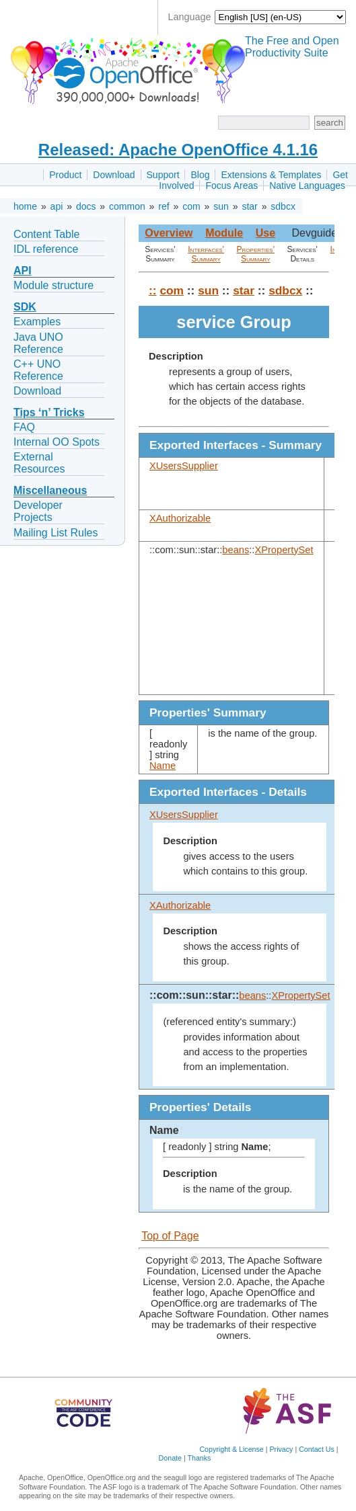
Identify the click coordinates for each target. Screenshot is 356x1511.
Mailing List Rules (55, 532)
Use (265, 233)
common (127, 206)
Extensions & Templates (271, 174)
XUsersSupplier (183, 465)
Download (114, 174)
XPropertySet (283, 549)
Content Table (46, 234)
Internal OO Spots (56, 442)
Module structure (53, 285)
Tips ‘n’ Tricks (49, 412)
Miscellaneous (50, 490)
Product (65, 174)
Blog (199, 174)
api (56, 206)
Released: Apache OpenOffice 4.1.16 (178, 149)
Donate (170, 1458)
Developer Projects (38, 511)
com (191, 206)
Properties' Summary (256, 254)
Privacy (281, 1449)
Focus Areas (231, 185)
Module (224, 233)
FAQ (24, 427)
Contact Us (316, 1449)
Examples (37, 321)
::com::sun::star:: (194, 995)
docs (86, 206)
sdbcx (283, 206)
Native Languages (307, 185)
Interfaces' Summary (206, 254)
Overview (168, 233)
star (249, 206)
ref (163, 206)
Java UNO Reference (38, 343)
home (25, 206)
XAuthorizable (180, 518)
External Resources (39, 463)
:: (153, 290)
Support (163, 174)
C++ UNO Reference (38, 370)
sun (221, 206)
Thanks (199, 1458)
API (22, 270)
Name (162, 765)
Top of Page (170, 1235)
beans (235, 549)
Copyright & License (231, 1449)
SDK (24, 307)
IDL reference (45, 249)
